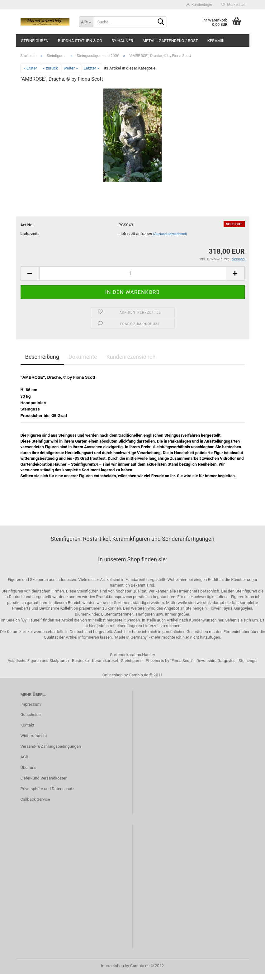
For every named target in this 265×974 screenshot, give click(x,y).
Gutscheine (31, 714)
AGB (24, 757)
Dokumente (83, 356)
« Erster (30, 68)
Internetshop (112, 965)
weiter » (71, 68)
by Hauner (122, 40)
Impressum (31, 704)
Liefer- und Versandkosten (44, 778)
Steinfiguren (35, 40)
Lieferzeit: (30, 233)
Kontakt (28, 725)
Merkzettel (232, 4)
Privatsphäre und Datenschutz (47, 788)
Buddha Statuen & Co (80, 40)
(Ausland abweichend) (170, 234)
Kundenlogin (199, 4)
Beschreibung (42, 356)
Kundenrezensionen (131, 356)
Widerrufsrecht (34, 735)
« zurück (50, 68)
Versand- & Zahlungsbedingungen (51, 746)
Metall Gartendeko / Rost (170, 40)
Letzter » (91, 68)
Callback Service (35, 799)
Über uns (28, 767)
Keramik (216, 40)
